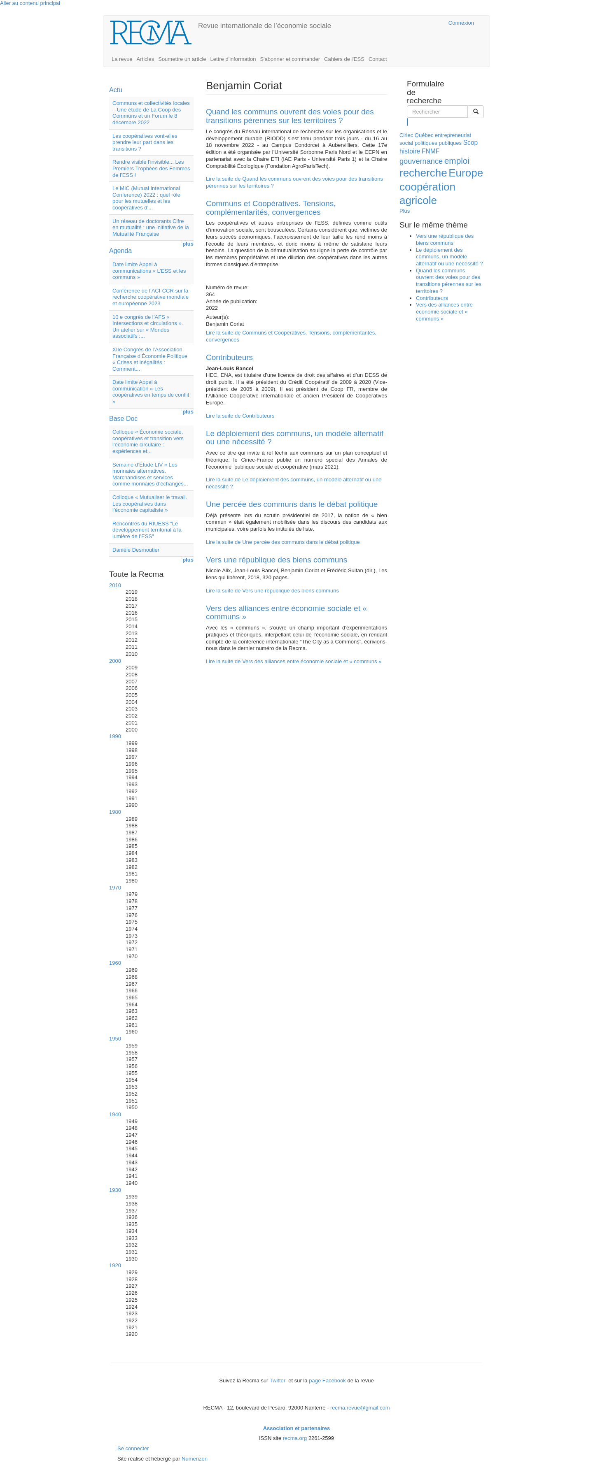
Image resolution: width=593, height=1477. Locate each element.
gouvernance (421, 161)
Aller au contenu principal (30, 3)
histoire (409, 151)
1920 (115, 1265)
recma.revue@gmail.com (360, 1408)
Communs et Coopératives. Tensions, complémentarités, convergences (271, 207)
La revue (122, 59)
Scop (470, 142)
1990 (115, 736)
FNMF (430, 151)
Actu (115, 89)
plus (188, 244)
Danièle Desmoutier (135, 550)
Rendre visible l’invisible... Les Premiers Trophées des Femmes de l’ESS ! (151, 168)
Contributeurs (229, 357)
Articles (145, 59)
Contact (378, 59)
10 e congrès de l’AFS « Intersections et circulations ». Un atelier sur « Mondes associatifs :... (147, 326)
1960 (115, 963)
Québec (424, 135)
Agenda (120, 250)
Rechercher (407, 121)
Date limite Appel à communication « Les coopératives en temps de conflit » (150, 391)
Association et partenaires (296, 1428)
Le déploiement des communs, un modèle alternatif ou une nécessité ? (294, 437)
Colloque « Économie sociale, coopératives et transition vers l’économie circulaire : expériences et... (148, 441)
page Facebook (327, 1380)
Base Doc (123, 418)
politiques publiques (438, 143)
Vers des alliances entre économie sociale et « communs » (286, 612)
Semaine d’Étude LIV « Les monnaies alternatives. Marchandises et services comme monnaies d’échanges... (150, 474)
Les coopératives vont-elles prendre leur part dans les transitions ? (144, 142)
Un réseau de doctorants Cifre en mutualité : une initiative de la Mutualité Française (150, 227)
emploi (456, 160)
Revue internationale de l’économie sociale (264, 26)
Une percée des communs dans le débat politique (292, 504)
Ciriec (406, 135)
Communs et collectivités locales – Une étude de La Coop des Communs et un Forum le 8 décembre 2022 (151, 112)
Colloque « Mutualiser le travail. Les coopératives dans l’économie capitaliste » (149, 503)
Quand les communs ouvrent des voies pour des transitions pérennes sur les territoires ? (290, 116)
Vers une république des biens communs (276, 559)
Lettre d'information (233, 59)
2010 (115, 585)
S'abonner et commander (290, 59)
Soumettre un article (182, 59)
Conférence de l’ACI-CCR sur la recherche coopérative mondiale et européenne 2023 (150, 297)
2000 (115, 661)
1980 (115, 812)
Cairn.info (406, 23)
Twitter (278, 1380)
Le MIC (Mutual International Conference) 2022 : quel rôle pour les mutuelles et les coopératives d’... (146, 198)
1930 (115, 1190)
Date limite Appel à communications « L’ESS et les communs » (149, 270)
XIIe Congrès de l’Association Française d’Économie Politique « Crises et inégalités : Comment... (149, 359)
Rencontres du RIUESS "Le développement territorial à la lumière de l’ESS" (147, 529)
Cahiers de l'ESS (344, 59)
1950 (115, 1039)
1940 (115, 1114)
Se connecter (133, 1448)
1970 (115, 888)
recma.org (295, 1438)
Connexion (461, 23)
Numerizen (195, 1459)
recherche (423, 173)
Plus (404, 211)
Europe (465, 173)
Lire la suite (240, 416)
